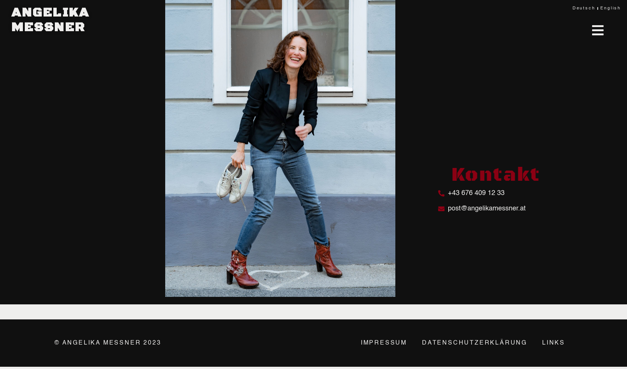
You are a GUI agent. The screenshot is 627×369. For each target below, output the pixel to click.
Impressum (384, 343)
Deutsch (584, 8)
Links (553, 343)
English (610, 8)
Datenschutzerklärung (474, 343)
